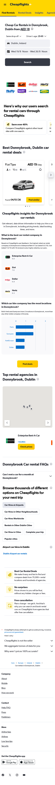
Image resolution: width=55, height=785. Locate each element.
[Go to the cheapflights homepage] (21, 4)
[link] (27, 363)
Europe (20, 663)
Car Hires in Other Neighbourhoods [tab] (21, 512)
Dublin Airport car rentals (15, 553)
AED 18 (25, 29)
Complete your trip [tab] (35, 532)
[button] (5, 4)
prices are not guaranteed (13, 632)
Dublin (37, 663)
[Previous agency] (7, 423)
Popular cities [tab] (11, 539)
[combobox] (14, 36)
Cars (13, 663)
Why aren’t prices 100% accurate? (29, 651)
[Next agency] (48, 423)
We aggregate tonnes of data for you (29, 646)
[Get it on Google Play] (9, 762)
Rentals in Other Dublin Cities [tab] (18, 525)
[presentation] (32, 29)
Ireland (29, 663)
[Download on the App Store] (27, 762)
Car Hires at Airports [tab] (14, 505)
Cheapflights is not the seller (29, 640)
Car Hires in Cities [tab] (13, 532)
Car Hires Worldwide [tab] (14, 518)
